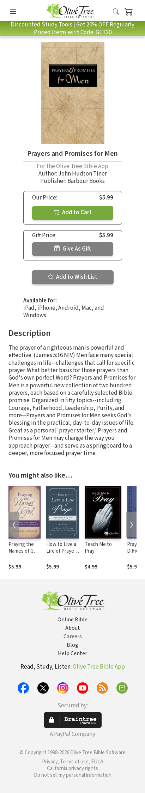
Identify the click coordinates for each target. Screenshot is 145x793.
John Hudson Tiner (82, 174)
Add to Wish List (72, 277)
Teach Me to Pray (98, 548)
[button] (116, 12)
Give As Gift (72, 249)
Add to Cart (73, 212)
